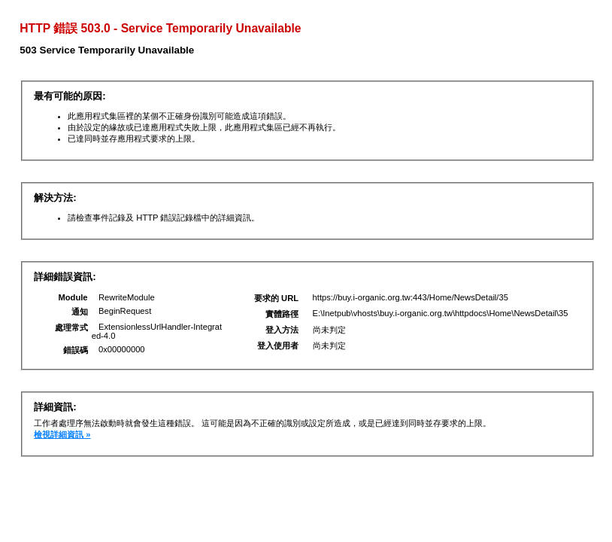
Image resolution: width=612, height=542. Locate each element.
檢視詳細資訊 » (62, 434)
